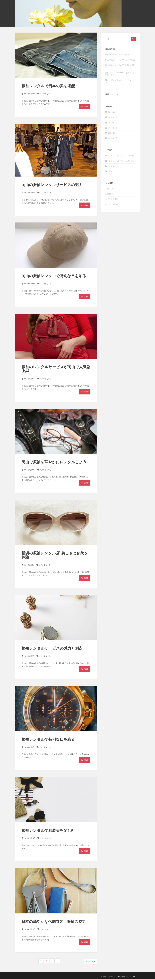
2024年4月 (112, 122)
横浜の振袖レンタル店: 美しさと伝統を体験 (55, 555)
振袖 (110, 171)
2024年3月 (112, 127)
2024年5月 (112, 117)
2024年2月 (112, 133)
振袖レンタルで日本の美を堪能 (48, 85)
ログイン (109, 188)
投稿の (110, 193)
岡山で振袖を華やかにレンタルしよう (54, 461)
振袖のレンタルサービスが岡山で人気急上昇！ (56, 368)
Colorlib (119, 976)
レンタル (112, 166)
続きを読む (85, 106)
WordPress (136, 976)
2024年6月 (112, 112)
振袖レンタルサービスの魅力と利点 (52, 648)
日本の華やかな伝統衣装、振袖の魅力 (54, 921)
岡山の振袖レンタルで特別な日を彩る (54, 275)
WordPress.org (111, 204)
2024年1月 (112, 138)
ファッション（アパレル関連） (122, 155)
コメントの (111, 199)
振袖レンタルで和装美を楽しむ (48, 830)
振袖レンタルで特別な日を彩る (48, 739)
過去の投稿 (90, 962)
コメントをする (45, 93)
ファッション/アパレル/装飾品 (121, 161)
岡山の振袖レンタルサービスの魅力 (52, 184)
